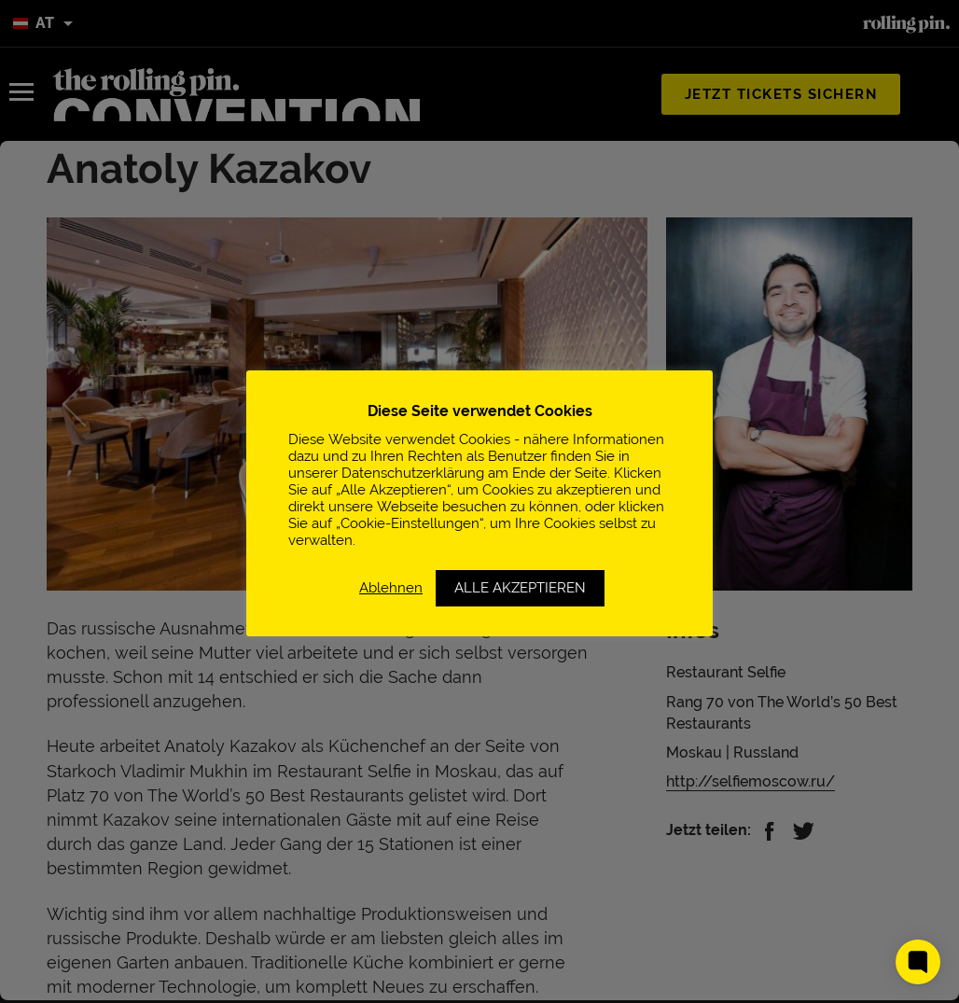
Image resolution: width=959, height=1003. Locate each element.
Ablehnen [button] (391, 587)
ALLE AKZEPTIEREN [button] (520, 587)
